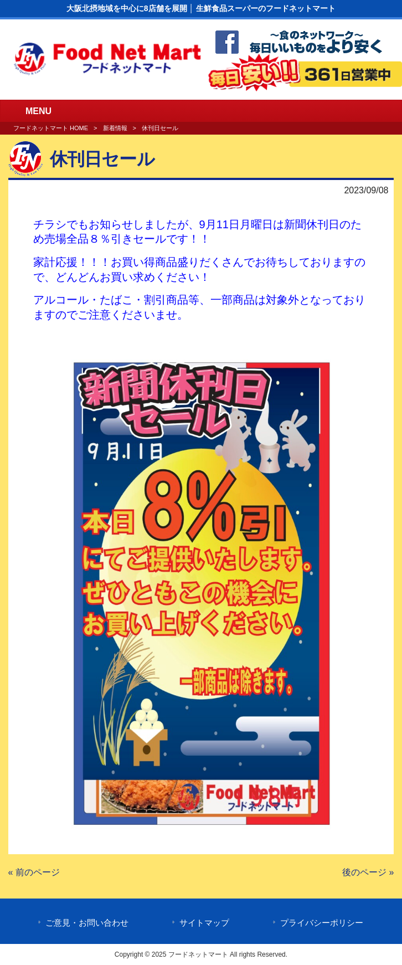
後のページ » (368, 872)
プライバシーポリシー (321, 922)
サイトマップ (204, 922)
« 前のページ (34, 872)
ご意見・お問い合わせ (86, 922)
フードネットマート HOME (50, 128)
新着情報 (115, 128)
